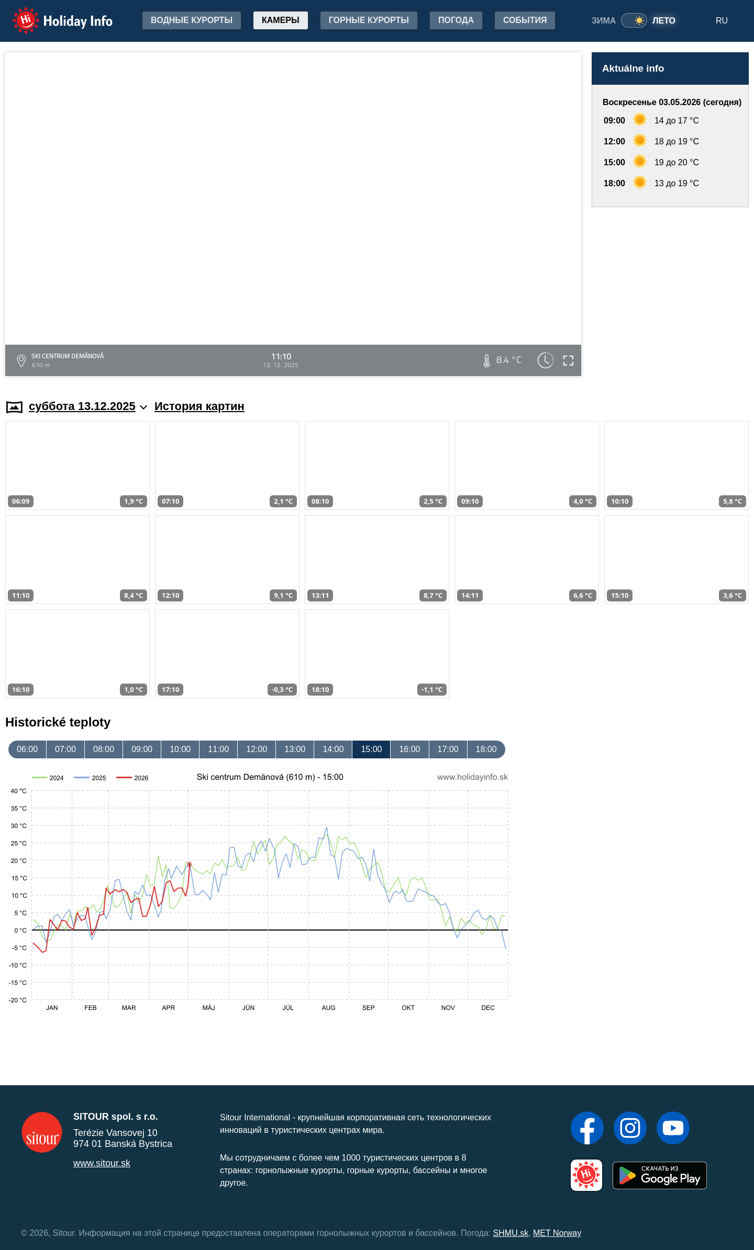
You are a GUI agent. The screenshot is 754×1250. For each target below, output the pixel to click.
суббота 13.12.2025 (88, 406)
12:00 (256, 749)
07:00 (65, 749)
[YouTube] (673, 1129)
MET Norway (557, 1233)
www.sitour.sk (101, 1163)
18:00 (486, 749)
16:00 (409, 749)
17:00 (448, 749)
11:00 (218, 749)
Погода (456, 20)
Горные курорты (369, 20)
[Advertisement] (670, 293)
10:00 (180, 749)
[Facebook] (587, 1129)
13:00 (294, 749)
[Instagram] (630, 1129)
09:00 (141, 749)
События (525, 20)
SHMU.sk (511, 1233)
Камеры (281, 20)
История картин (199, 406)
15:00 (371, 749)
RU (722, 20)
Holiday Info (52, 13)
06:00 (27, 749)
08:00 (103, 749)
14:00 (333, 749)
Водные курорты (191, 20)
